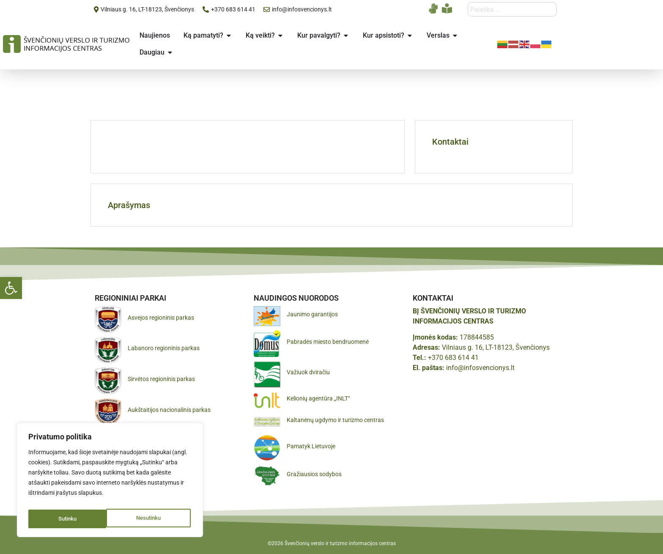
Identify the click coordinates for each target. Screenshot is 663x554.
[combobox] (512, 9)
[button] (11, 288)
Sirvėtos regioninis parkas (161, 379)
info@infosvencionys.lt (480, 368)
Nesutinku (70, 519)
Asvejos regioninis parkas (161, 317)
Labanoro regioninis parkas (164, 348)
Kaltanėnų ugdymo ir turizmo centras (335, 420)
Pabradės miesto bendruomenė (328, 341)
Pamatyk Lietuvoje (311, 446)
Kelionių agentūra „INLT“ (318, 398)
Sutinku (153, 519)
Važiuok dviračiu (308, 372)
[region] (110, 482)
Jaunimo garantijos (312, 314)
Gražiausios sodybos (314, 474)
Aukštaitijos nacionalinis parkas (169, 409)
